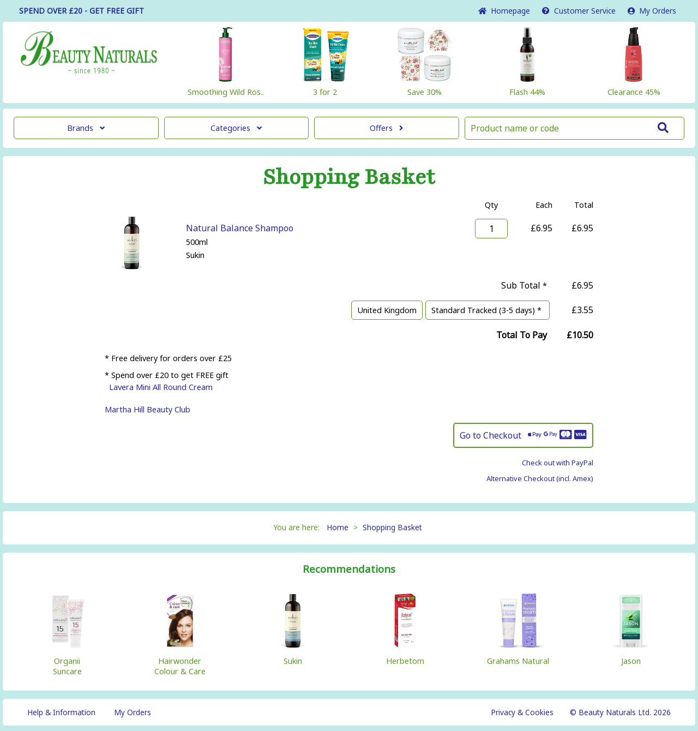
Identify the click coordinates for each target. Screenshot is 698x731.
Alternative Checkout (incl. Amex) (539, 478)
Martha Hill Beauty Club (147, 409)
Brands (86, 128)
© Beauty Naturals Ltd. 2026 (620, 712)
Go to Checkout (523, 435)
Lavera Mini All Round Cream (161, 387)
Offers (386, 128)
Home (504, 10)
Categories (236, 128)
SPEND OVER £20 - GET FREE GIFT (81, 10)
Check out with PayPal (557, 463)
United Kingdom (387, 310)
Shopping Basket (392, 527)
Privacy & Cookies (522, 712)
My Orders (652, 10)
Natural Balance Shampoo (239, 228)
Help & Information (61, 712)
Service (579, 10)
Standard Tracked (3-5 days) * (487, 310)
